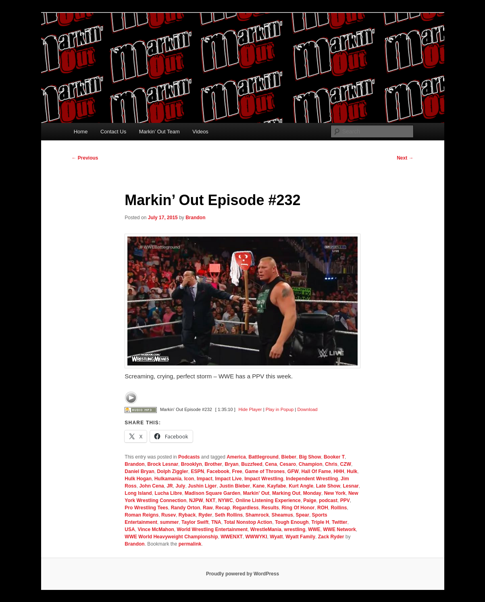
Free (237, 471)
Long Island (138, 493)
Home (81, 132)
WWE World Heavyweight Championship (171, 537)
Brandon (195, 217)
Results (270, 508)
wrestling (295, 529)
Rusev (168, 515)
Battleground (263, 457)
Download (307, 409)
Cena (271, 464)
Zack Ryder (331, 537)
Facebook (218, 471)
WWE (314, 529)
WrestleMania (265, 529)
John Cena (151, 486)
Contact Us (113, 132)
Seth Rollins (229, 515)
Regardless (246, 508)
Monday (312, 493)
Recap (222, 508)
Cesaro (288, 464)
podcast (328, 500)
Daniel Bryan (139, 471)
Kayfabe (276, 486)
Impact (204, 479)
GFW (293, 471)
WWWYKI (256, 537)
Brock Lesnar (162, 464)
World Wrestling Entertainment (212, 529)
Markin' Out (256, 493)
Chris (331, 464)
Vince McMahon (155, 529)
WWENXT (232, 537)
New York (335, 493)
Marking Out (286, 493)
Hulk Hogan (138, 479)
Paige (309, 500)
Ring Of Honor (297, 508)
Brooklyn (191, 464)
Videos (200, 132)
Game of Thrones (265, 471)
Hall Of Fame (316, 471)
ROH (322, 508)
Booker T (334, 457)
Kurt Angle (301, 486)
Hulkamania (167, 479)
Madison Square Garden (212, 493)
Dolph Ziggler (172, 471)
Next (405, 158)
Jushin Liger (202, 486)
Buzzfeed (251, 464)
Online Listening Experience (267, 500)
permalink (190, 544)
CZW (345, 464)
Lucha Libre (168, 493)
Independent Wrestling (312, 479)
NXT (210, 500)
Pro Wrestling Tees (146, 508)
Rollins (339, 508)
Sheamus (282, 515)
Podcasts (189, 457)
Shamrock (257, 515)
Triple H (320, 522)
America (236, 457)
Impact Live (228, 479)
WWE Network (339, 529)
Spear (302, 515)
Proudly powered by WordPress (242, 574)
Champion (311, 464)
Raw (208, 508)
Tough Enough (292, 522)
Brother (213, 464)
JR (170, 486)
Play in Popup (279, 409)
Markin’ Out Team (159, 132)
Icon (189, 479)
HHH (339, 471)
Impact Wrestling (263, 479)
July (180, 486)
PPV (345, 500)
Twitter (339, 522)
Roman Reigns (141, 515)
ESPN (197, 471)
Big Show (310, 457)
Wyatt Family (300, 537)
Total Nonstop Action (248, 522)
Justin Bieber (234, 486)
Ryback (187, 515)
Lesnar (350, 486)
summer (169, 522)
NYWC (225, 500)
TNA (216, 522)
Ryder (205, 515)
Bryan (231, 464)
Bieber (288, 457)
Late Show (328, 486)
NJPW (196, 500)
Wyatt (276, 537)
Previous (85, 158)
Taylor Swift (194, 522)
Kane (258, 486)
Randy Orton (185, 508)
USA (130, 529)
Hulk (352, 471)
